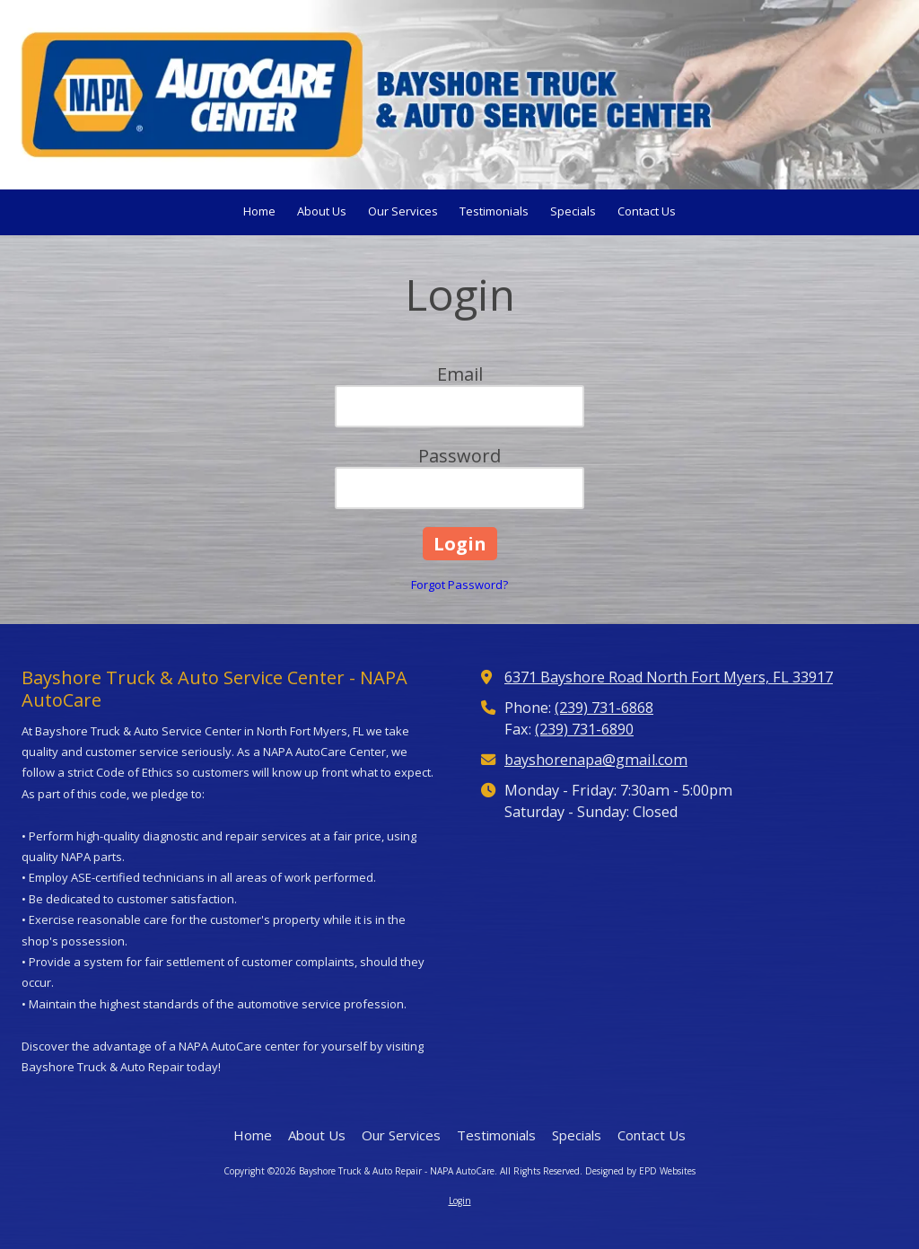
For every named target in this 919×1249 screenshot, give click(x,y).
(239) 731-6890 (584, 729)
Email (460, 374)
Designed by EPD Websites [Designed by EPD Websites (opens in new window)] (640, 1171)
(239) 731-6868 (604, 707)
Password (459, 456)
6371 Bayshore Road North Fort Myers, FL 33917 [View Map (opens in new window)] (668, 677)
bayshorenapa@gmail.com (595, 760)
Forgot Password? (459, 584)
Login (460, 1200)
